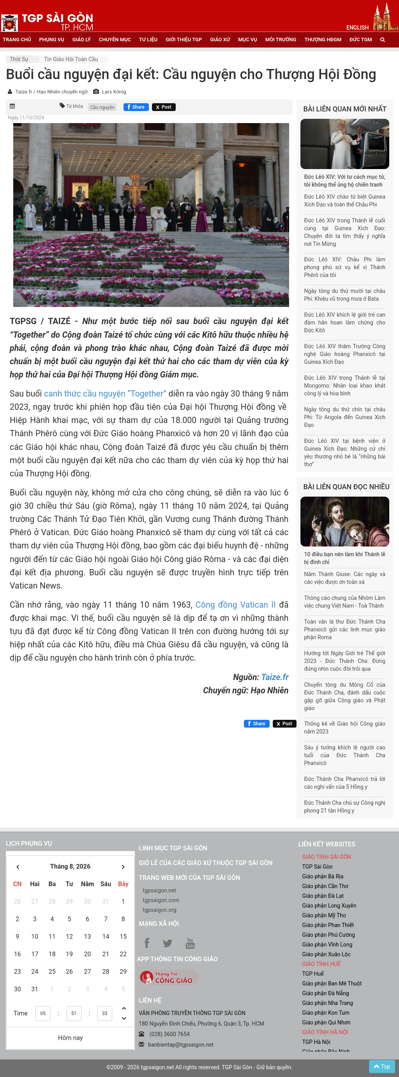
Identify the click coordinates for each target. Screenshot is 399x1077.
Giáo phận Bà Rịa (322, 876)
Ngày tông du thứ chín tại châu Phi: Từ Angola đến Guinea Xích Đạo (345, 417)
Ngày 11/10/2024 (26, 117)
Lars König (114, 92)
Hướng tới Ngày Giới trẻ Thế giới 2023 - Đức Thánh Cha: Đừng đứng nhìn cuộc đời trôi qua (345, 661)
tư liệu (148, 39)
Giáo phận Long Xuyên (329, 905)
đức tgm (361, 39)
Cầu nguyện (102, 107)
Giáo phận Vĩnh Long (327, 944)
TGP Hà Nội (316, 1042)
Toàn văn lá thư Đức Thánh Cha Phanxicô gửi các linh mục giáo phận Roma (345, 629)
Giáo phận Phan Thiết (328, 925)
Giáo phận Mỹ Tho (324, 915)
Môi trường (281, 39)
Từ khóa (74, 106)
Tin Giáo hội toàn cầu (71, 59)
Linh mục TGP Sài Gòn (173, 848)
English (357, 28)
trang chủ (17, 39)
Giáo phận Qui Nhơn (326, 1022)
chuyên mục (115, 39)
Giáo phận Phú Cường (328, 935)
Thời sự (19, 59)
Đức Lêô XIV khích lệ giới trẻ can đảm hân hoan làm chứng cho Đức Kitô (345, 322)
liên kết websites (326, 844)
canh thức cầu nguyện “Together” (105, 393)
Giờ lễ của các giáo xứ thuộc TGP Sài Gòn (205, 863)
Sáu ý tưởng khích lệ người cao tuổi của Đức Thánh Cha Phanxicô (345, 755)
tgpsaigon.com (161, 900)
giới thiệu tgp (184, 39)
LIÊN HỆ (150, 1000)
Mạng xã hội (159, 923)
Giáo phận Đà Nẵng (325, 993)
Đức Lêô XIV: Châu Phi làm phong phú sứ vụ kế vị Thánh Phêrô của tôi (345, 267)
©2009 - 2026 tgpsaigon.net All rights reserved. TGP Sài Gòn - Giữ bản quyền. (199, 1067)
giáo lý (81, 39)
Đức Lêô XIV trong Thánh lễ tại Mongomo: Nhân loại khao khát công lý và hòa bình (345, 386)
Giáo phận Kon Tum (326, 1013)
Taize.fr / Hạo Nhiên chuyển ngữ (51, 92)
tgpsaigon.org (159, 910)
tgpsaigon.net (159, 890)
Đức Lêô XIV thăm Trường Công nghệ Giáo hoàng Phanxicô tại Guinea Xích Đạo (345, 354)
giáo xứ (220, 39)
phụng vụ (51, 39)
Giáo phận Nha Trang (327, 1003)
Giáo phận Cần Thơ (325, 886)
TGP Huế (312, 974)
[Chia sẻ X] (164, 107)
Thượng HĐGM (322, 39)
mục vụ (247, 39)
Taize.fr (274, 677)
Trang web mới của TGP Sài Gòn (189, 877)
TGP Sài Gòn (317, 867)
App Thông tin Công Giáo (177, 959)
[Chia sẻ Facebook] (136, 107)
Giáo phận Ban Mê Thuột (332, 983)
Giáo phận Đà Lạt (323, 896)
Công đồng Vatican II (236, 605)
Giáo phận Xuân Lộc (326, 954)
